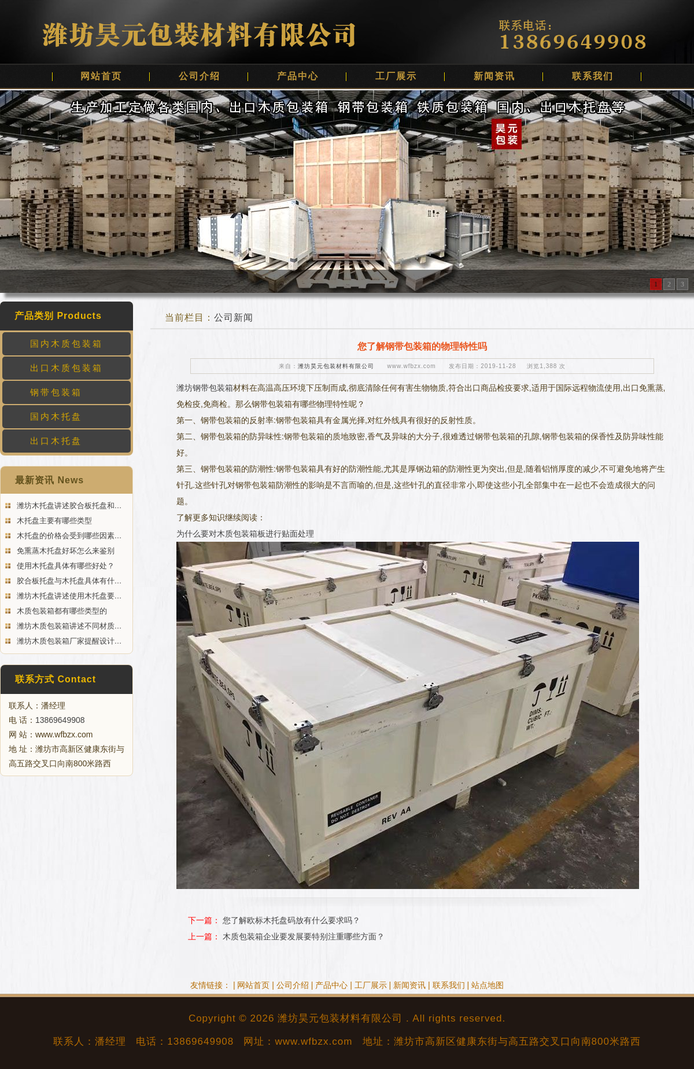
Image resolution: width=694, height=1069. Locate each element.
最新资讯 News (49, 480)
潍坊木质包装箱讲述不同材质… (68, 626)
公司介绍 (199, 76)
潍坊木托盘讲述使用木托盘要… (68, 596)
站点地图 (487, 985)
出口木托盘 (56, 441)
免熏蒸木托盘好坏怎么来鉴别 (64, 550)
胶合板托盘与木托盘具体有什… (68, 580)
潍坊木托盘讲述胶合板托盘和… (68, 505)
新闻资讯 (494, 76)
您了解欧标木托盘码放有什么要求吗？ (291, 920)
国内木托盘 (56, 416)
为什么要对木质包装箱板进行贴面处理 (245, 533)
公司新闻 (233, 317)
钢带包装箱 (56, 392)
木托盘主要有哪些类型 (53, 520)
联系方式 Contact (55, 679)
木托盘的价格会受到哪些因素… (68, 535)
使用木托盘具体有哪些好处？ (64, 565)
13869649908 (60, 720)
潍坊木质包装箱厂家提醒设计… (68, 641)
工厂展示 (396, 76)
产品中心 (298, 76)
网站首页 (101, 76)
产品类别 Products (58, 316)
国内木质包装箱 (66, 343)
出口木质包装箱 (66, 368)
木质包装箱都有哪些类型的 (60, 611)
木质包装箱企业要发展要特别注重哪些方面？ (304, 936)
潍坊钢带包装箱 (204, 387)
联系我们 (593, 76)
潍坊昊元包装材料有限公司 (336, 366)
